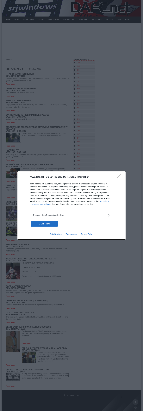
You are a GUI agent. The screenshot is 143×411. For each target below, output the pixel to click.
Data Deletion (56, 234)
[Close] (119, 177)
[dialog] (71, 205)
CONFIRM (44, 224)
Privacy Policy (87, 234)
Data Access (71, 234)
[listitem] (71, 215)
